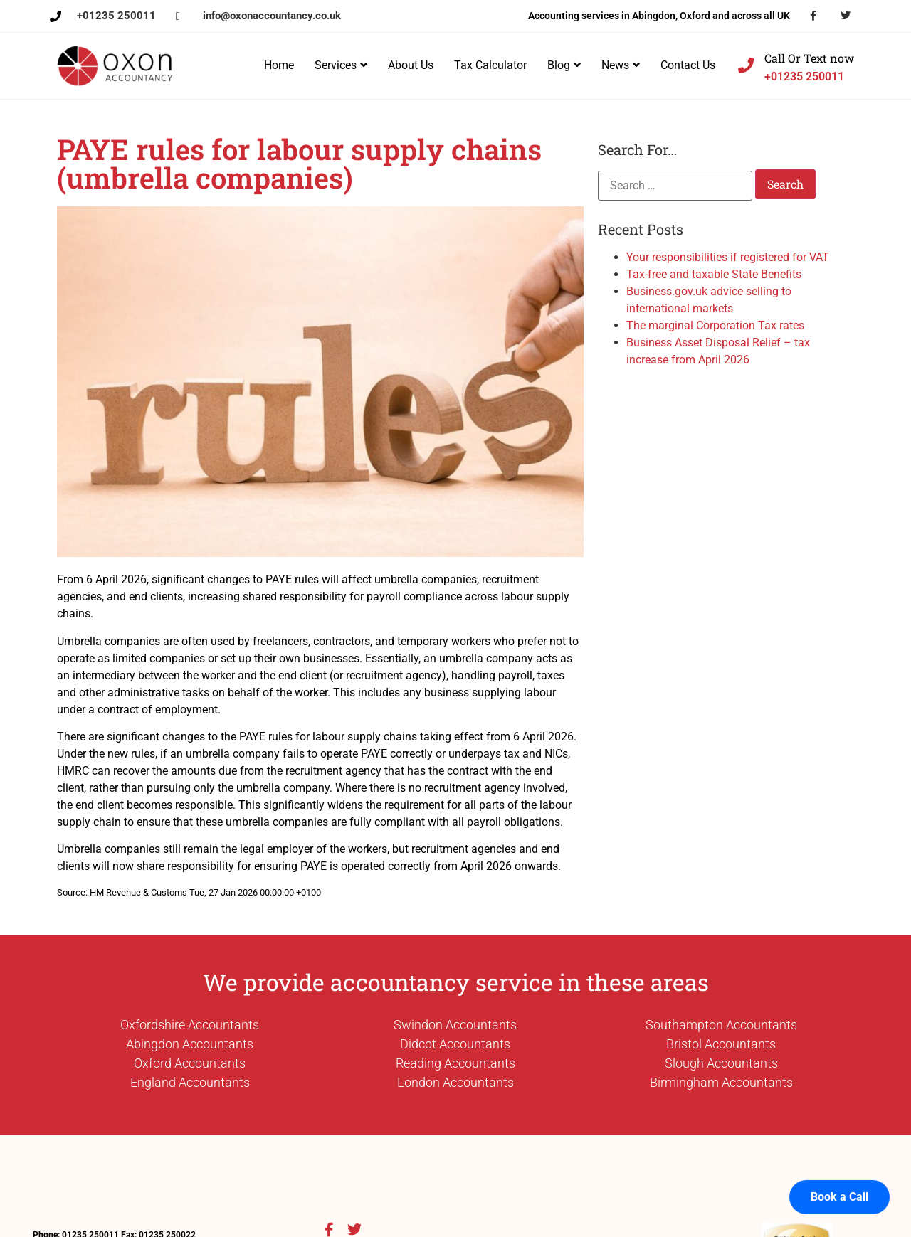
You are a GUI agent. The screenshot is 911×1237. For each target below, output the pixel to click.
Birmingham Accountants (721, 1082)
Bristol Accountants (721, 1043)
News (620, 65)
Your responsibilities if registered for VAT (727, 257)
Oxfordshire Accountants (189, 1024)
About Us (410, 65)
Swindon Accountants (455, 1024)
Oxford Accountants (190, 1063)
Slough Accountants (721, 1063)
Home (279, 65)
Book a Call (839, 1178)
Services (341, 65)
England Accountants (190, 1082)
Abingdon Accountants (189, 1043)
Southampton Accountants (721, 1024)
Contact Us (687, 65)
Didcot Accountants (455, 1043)
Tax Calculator (490, 65)
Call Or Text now (809, 58)
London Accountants (455, 1082)
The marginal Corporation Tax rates (715, 325)
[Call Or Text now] (746, 65)
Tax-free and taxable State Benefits (713, 274)
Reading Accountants (455, 1063)
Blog (564, 65)
